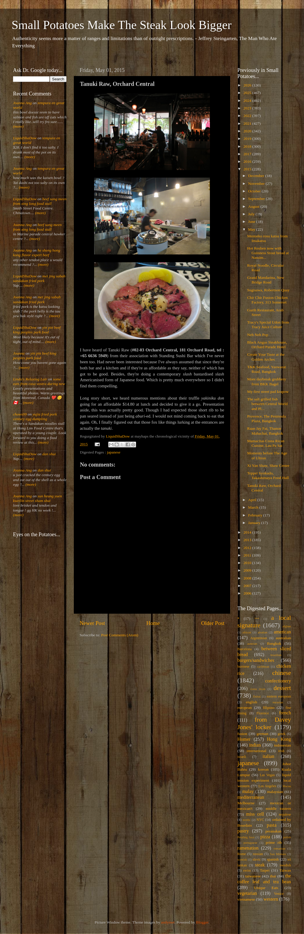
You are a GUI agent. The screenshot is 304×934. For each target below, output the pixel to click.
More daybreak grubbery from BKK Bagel (266, 381)
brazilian (275, 655)
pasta (271, 825)
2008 (247, 578)
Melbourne (245, 803)
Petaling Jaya (245, 837)
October (255, 191)
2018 (247, 146)
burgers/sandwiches (255, 660)
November (256, 183)
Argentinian (258, 638)
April (252, 500)
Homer (243, 739)
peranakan (273, 831)
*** (256, 618)
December (256, 176)
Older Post (212, 623)
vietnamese (246, 899)
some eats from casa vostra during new (39, 381)
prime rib (274, 842)
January (254, 523)
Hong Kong (279, 739)
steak (260, 865)
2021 (247, 123)
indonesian (282, 745)
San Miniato (278, 854)
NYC (260, 820)
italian (268, 756)
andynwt (168, 922)
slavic (256, 859)
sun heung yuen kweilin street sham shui (37, 498)
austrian (252, 643)
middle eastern (278, 808)
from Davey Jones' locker (264, 723)
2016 (247, 161)
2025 (247, 93)
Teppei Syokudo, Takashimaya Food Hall (268, 475)
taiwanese (253, 876)
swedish (285, 865)
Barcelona (244, 649)
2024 (247, 100)
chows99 (20, 414)
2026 (247, 85)
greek (281, 734)
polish (287, 837)
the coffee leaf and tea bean (264, 878)
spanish (273, 859)
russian (258, 854)
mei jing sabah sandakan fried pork (39, 278)
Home (153, 623)
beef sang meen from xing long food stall (40, 201)
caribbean (263, 666)
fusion (242, 733)
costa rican (257, 689)
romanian (279, 848)
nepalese (285, 814)
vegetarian (247, 893)
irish (281, 751)
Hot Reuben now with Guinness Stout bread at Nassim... (268, 253)
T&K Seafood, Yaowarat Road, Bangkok (266, 369)
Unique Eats (266, 888)
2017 (247, 154)
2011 (247, 555)
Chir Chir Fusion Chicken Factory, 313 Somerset (267, 299)
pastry (243, 831)
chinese (281, 672)
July (252, 214)
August (254, 206)
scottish (242, 859)
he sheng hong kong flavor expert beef (36, 252)
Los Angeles (267, 786)
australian (283, 638)
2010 (247, 563)
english (251, 702)
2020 (247, 131)
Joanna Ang (22, 103)
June (252, 221)
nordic (247, 819)
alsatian (262, 632)
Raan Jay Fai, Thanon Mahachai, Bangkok (265, 430)
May (252, 229)
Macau (287, 786)
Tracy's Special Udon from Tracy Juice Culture (268, 324)
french (285, 713)
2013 (247, 540)
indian (255, 745)
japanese (113, 452)
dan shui (49, 454)
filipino (268, 707)
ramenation (248, 848)
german (262, 733)
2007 (247, 585)
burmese (243, 666)
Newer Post (92, 623)
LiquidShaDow (24, 138)
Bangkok (274, 643)
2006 (247, 593)
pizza (265, 836)
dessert (282, 687)
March (253, 507)
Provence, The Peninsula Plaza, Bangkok (266, 418)
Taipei (265, 870)
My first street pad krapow (268, 391)
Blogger (202, 922)
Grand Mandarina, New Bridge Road (265, 279)
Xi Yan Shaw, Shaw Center (268, 465)
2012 (247, 547)
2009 (247, 570)
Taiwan (285, 870)
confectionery (278, 681)
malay (248, 791)
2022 (247, 115)
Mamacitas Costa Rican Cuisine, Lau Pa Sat (265, 443)
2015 (247, 169)
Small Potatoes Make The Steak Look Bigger (122, 25)
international (256, 751)
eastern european (279, 696)
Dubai (257, 696)
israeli (241, 757)
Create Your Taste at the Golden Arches (266, 356)
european (244, 707)
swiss (247, 870)
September (257, 198)
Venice (279, 894)
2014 (247, 532)
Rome (241, 854)
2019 (247, 138)
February (255, 515)
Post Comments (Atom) (119, 635)
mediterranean (250, 797)
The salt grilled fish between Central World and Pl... (267, 404)
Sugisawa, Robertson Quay (268, 290)
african (247, 632)
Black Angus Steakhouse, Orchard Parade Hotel (267, 344)
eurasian (278, 702)
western (270, 899)
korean (263, 769)
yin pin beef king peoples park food (37, 329)
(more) (18, 126)
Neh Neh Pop (257, 335)
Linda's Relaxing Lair (30, 379)
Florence (263, 713)
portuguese (250, 842)
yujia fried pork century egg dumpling (35, 416)
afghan (287, 626)
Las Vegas (267, 775)
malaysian (275, 792)
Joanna (19, 353)
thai (273, 876)
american (282, 632)
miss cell (255, 814)
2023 (247, 108)
